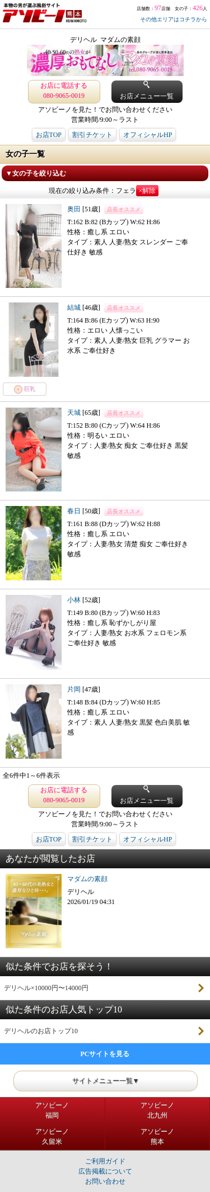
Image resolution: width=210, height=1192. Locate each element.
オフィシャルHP (147, 135)
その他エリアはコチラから (173, 19)
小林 (74, 600)
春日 (74, 511)
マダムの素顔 (87, 879)
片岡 (74, 689)
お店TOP (49, 135)
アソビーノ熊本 (157, 1137)
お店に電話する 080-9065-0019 (63, 91)
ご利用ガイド (105, 1161)
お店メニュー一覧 (147, 90)
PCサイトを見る (105, 1054)
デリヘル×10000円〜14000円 (46, 988)
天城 (74, 413)
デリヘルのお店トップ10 (41, 1031)
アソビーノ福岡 (52, 1110)
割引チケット (92, 135)
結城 (74, 307)
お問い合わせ (105, 1181)
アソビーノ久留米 (52, 1137)
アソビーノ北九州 (157, 1110)
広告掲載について (105, 1171)
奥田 (74, 209)
